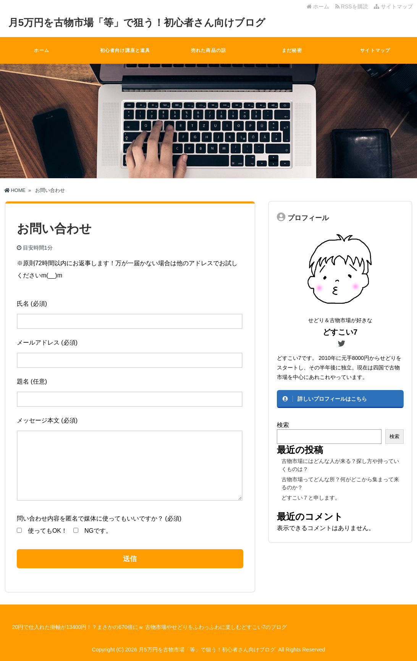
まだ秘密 (292, 50)
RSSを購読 (353, 6)
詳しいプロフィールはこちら (332, 398)
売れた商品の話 (208, 50)
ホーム (318, 6)
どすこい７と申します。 (310, 498)
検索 (283, 425)
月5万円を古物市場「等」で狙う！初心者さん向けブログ (136, 22)
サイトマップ (393, 6)
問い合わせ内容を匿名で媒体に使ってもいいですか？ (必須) (99, 518)
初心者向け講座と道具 (125, 50)
